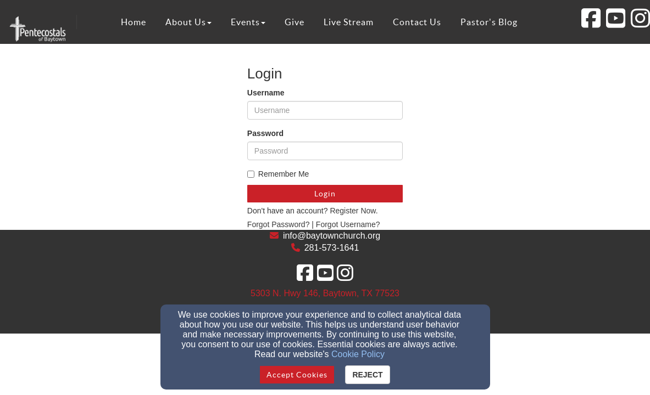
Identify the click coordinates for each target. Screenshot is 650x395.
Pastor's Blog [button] (489, 22)
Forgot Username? (348, 224)
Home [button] (133, 22)
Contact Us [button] (417, 22)
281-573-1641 (331, 247)
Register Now (352, 210)
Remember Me (278, 174)
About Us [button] (188, 22)
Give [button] (294, 22)
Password (265, 133)
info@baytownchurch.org (331, 235)
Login (325, 193)
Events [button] (248, 22)
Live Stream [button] (349, 22)
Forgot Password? (278, 224)
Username (266, 92)
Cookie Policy (358, 354)
